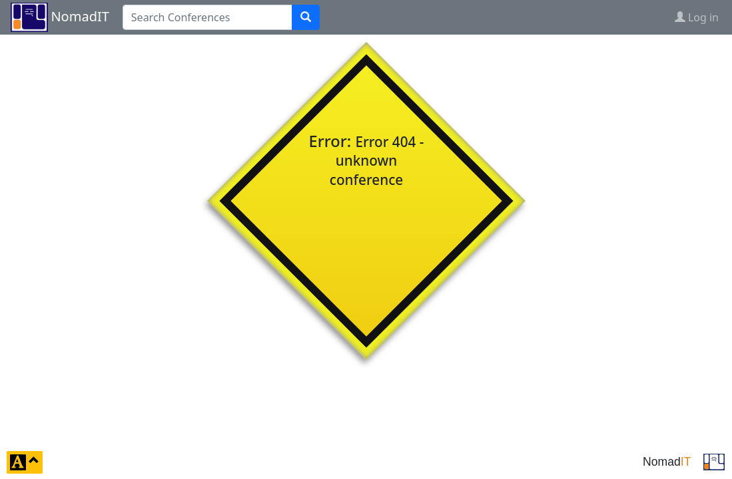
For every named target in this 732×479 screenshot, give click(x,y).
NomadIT (80, 16)
